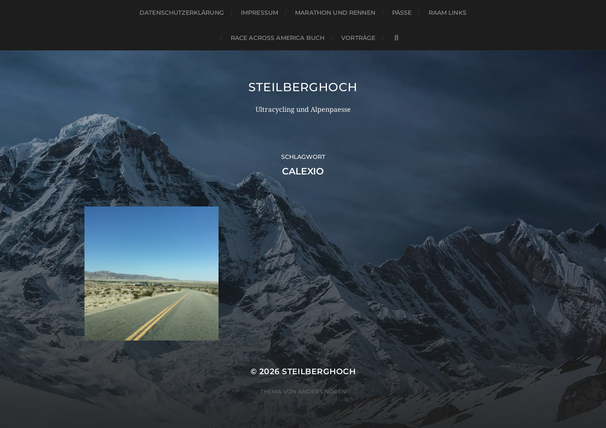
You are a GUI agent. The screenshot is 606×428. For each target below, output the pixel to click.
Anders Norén (322, 391)
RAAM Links (447, 12)
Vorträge (358, 38)
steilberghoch (302, 87)
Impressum (259, 12)
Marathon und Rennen (335, 12)
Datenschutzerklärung (182, 12)
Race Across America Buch (277, 38)
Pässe (402, 12)
